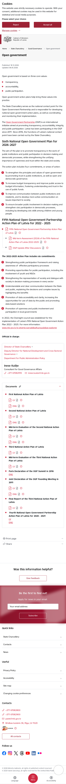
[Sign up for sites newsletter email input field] (33, 606)
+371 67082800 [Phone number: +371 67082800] (13, 710)
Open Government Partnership (20, 122)
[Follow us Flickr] (40, 753)
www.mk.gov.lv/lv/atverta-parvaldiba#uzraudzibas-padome (29, 327)
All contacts (16, 736)
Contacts (7, 644)
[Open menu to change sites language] (15, 779)
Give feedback (33, 578)
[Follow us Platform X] (16, 753)
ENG (11, 474)
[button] (19, 386)
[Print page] (33, 538)
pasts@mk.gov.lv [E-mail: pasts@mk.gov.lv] (13, 718)
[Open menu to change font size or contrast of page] (51, 779)
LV (10, 519)
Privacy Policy (9, 670)
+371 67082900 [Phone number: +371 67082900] (13, 714)
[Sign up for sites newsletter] (33, 616)
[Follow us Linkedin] (34, 753)
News (5, 652)
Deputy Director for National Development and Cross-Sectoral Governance (33, 352)
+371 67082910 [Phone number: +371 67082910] (14, 373)
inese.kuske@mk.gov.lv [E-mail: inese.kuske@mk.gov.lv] (39, 373)
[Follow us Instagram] (10, 753)
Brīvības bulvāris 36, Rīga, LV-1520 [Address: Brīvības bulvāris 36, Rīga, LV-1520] (22, 723)
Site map (7, 685)
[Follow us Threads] (22, 753)
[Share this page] (33, 544)
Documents (11, 386)
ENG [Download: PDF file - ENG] (15, 406)
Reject (16, 24)
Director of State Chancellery (17, 346)
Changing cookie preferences (17, 693)
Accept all (47, 24)
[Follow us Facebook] (4, 753)
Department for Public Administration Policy (24, 358)
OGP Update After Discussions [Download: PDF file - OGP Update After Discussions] (27, 248)
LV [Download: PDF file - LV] (14, 400)
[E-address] (7, 728)
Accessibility (8, 678)
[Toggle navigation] (33, 778)
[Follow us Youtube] (28, 753)
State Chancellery (11, 636)
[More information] (20, 233)
